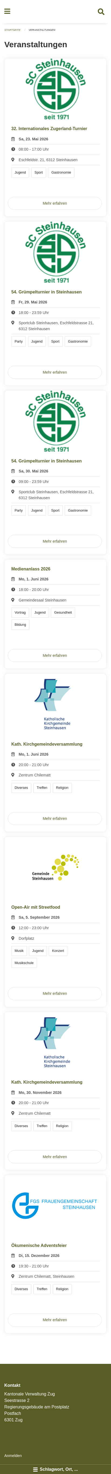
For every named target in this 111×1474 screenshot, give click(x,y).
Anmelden (13, 1455)
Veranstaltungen (42, 29)
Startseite (12, 29)
